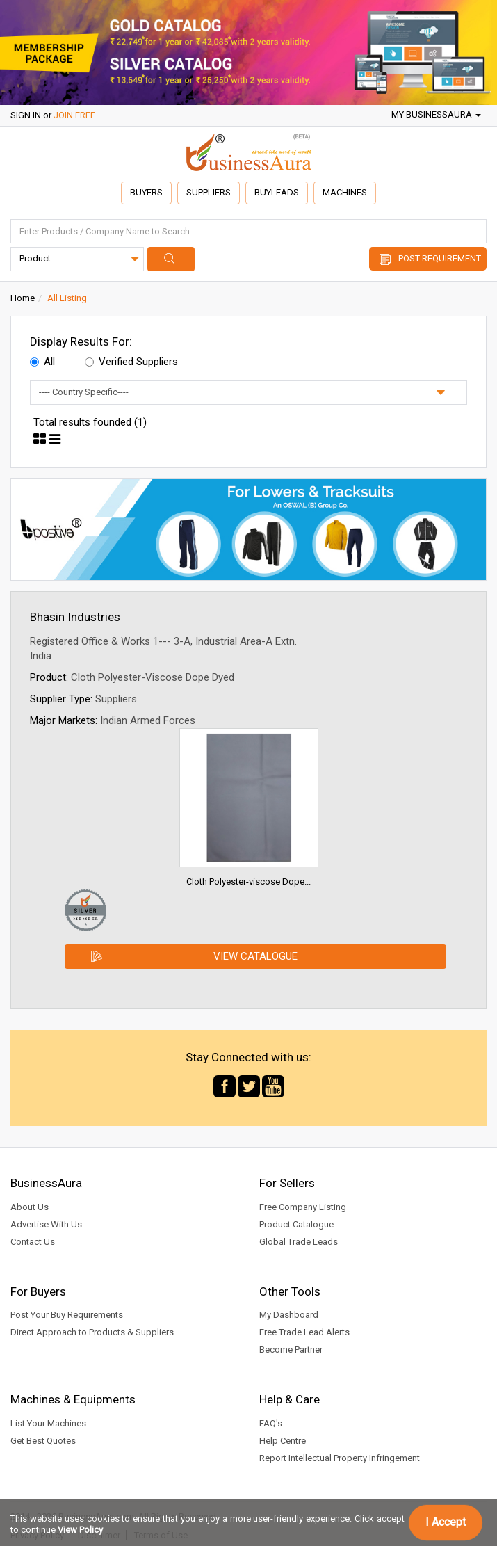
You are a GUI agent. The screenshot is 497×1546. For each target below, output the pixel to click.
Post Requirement (439, 258)
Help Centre (282, 1440)
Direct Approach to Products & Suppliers (92, 1332)
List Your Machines (48, 1423)
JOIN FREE (74, 115)
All (42, 361)
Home (22, 298)
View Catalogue (255, 956)
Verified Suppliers (131, 361)
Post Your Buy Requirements (66, 1315)
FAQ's (270, 1423)
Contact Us (32, 1242)
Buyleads (276, 192)
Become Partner (291, 1349)
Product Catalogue (296, 1224)
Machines (345, 192)
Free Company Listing (302, 1207)
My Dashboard (288, 1315)
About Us (29, 1207)
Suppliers (208, 192)
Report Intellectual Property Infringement (339, 1458)
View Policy (80, 1529)
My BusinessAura (436, 114)
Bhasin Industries (75, 617)
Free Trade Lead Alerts (304, 1332)
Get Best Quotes (43, 1440)
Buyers (146, 192)
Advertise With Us (46, 1224)
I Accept (445, 1522)
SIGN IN (25, 115)
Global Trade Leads (298, 1242)
